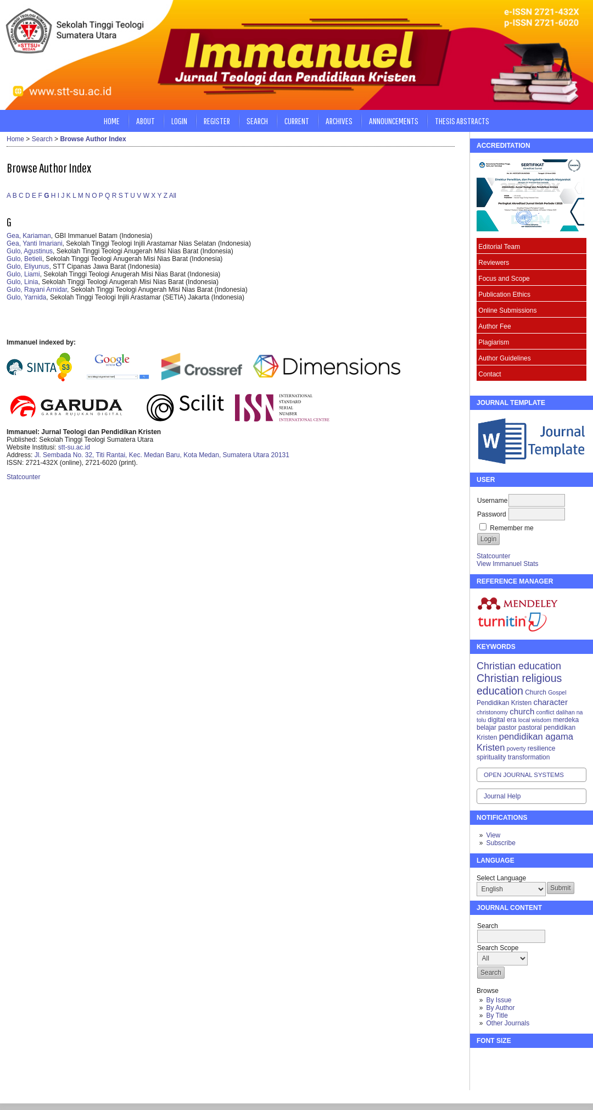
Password (491, 514)
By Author (500, 1008)
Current (296, 120)
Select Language (501, 878)
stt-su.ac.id (74, 447)
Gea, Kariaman (29, 236)
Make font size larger (521, 1060)
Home (112, 120)
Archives (339, 120)
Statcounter (493, 556)
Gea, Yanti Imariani (35, 243)
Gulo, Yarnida (26, 297)
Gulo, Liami (23, 274)
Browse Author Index (93, 139)
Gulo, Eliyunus (28, 266)
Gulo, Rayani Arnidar (37, 289)
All (172, 195)
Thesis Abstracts (462, 120)
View (493, 835)
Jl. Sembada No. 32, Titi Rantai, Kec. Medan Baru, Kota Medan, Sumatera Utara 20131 (162, 455)
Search (257, 120)
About (145, 120)
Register (217, 120)
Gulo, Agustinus (30, 251)
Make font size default (504, 1060)
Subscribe (500, 843)
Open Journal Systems (524, 775)
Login (179, 120)
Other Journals (507, 1023)
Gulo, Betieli (24, 259)
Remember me (511, 528)
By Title (496, 1015)
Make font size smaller (486, 1060)
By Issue (498, 1000)
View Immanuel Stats (508, 564)
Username (492, 500)
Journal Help (502, 796)
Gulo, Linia (22, 282)
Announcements (393, 120)
